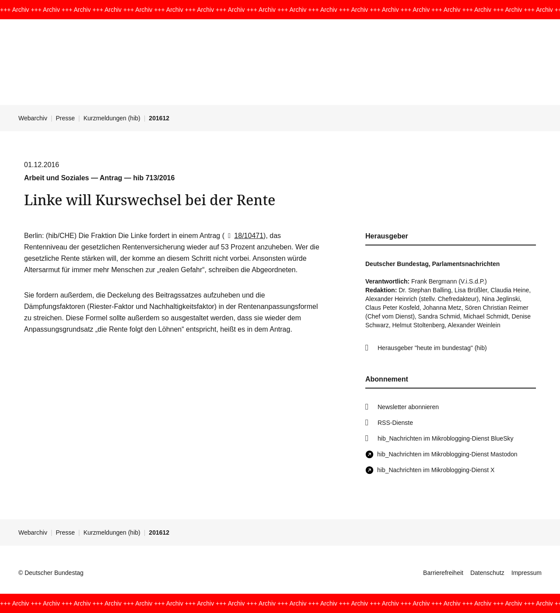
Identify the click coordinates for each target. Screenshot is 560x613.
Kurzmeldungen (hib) (112, 118)
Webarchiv (32, 118)
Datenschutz (487, 572)
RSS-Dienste (395, 422)
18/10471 (243, 235)
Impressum (526, 572)
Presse (65, 118)
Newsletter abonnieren (408, 406)
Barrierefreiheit (443, 572)
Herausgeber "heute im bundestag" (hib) (432, 347)
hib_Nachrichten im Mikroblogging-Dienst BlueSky (445, 438)
